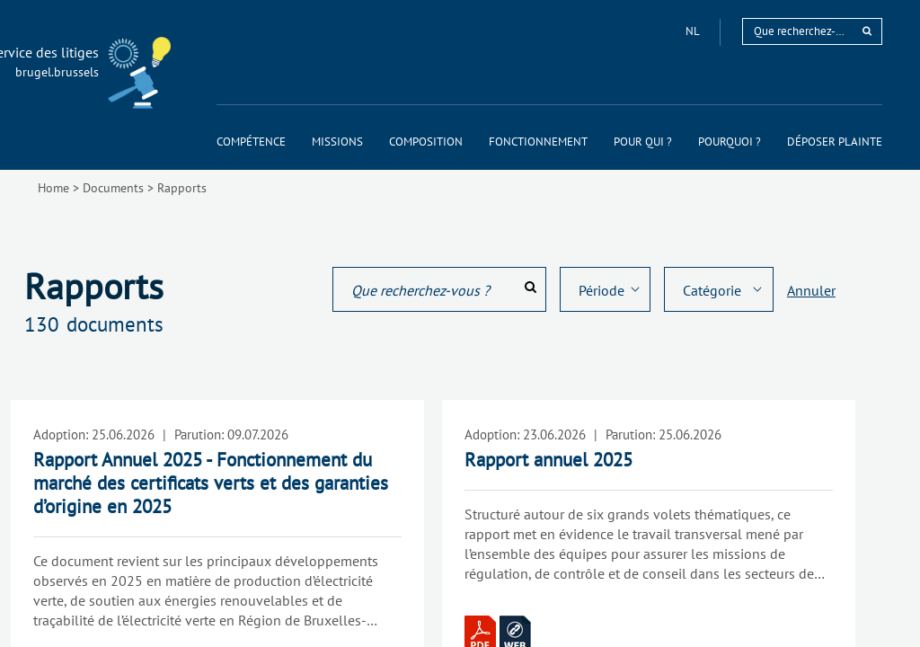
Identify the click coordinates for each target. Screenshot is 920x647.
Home (53, 188)
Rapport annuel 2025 (548, 460)
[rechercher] (867, 31)
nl (694, 31)
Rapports (182, 188)
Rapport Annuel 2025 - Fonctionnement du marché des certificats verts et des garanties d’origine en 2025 (210, 483)
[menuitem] (251, 141)
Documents (113, 188)
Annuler (811, 290)
